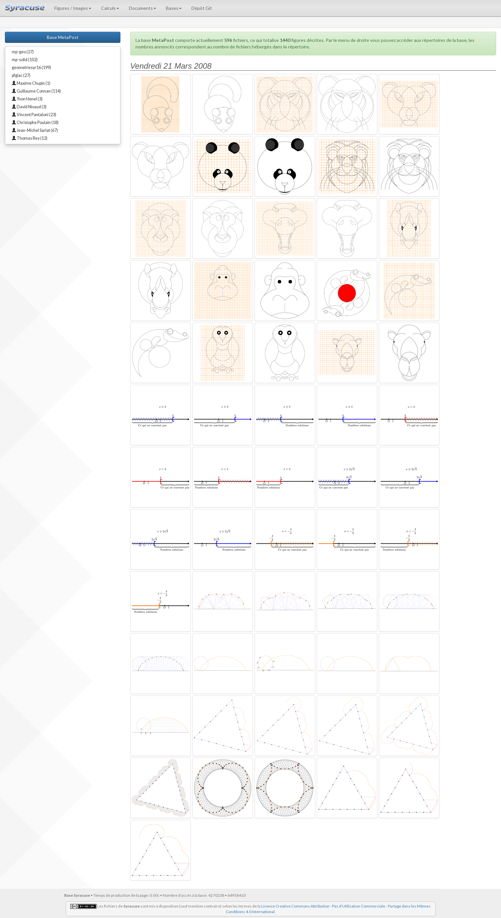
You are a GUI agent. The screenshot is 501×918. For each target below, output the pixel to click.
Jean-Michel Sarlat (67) (35, 130)
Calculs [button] (110, 8)
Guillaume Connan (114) (36, 91)
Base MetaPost (63, 37)
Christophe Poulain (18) (35, 122)
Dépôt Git (201, 8)
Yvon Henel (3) (27, 99)
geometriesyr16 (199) (31, 67)
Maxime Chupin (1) (31, 83)
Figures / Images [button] (72, 8)
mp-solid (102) (25, 59)
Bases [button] (174, 8)
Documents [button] (142, 8)
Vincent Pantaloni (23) (34, 114)
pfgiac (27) (21, 75)
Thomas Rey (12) (29, 138)
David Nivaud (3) (29, 106)
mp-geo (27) (23, 51)
